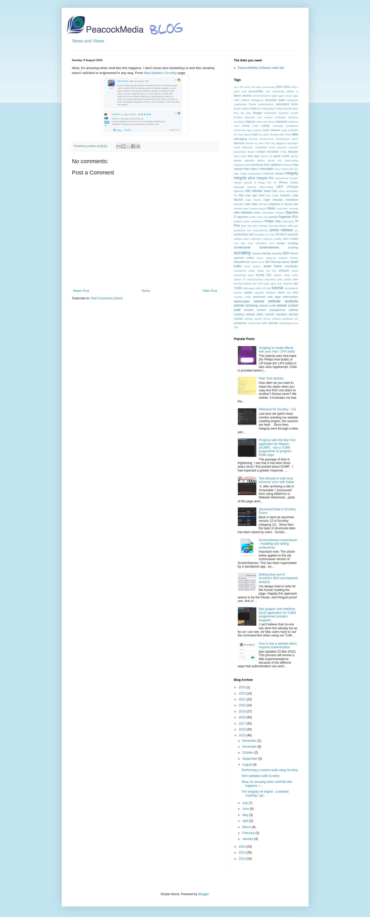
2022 (242, 693)
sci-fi (271, 243)
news (257, 212)
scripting (293, 247)
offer (253, 217)
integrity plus (244, 178)
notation (279, 212)
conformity (239, 130)
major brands (253, 199)
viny (288, 292)
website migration (276, 314)
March (247, 827)
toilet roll (260, 288)
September (250, 759)
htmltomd (288, 164)
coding (265, 125)
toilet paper (249, 288)
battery (245, 108)
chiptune (250, 121)
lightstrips (239, 191)
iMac (236, 173)
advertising (278, 91)
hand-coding (291, 160)
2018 (242, 717)
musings (293, 208)
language (239, 187)
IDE (291, 169)
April (245, 821)
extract (261, 151)
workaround (254, 323)
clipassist (281, 121)
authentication (266, 104)
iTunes (294, 182)
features (293, 151)
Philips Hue (273, 221)
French (264, 156)
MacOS (238, 199)
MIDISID (262, 204)
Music (271, 208)
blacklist (287, 108)
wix (296, 318)
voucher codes (242, 296)
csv (260, 134)
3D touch (245, 87)
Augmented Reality (245, 104)
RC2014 (281, 234)
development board (287, 138)
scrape (281, 243)
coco (236, 125)
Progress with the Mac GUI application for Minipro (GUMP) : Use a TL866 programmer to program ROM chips (277, 447)
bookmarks (271, 113)
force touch (240, 156)
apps (295, 95)
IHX (296, 169)
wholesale (287, 318)
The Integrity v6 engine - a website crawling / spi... (264, 793)
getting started (266, 160)
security (277, 253)
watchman (259, 296)
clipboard (293, 121)
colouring (278, 125)
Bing (265, 108)
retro (286, 238)
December (249, 741)
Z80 (236, 327)
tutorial (277, 288)
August (247, 764)
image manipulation (251, 173)
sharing (294, 257)
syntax (287, 279)
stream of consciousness (248, 279)
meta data (251, 204)
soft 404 (271, 270)
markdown (291, 199)
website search (253, 318)
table (295, 279)
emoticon (282, 147)
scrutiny (242, 252)
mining (237, 208)
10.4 (236, 87)
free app (253, 156)
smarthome (240, 270)
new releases (243, 212)
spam (251, 275)
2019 (242, 711)
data (295, 134)
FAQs (284, 151)
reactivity (292, 234)
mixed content (250, 208)
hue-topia (266, 169)
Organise (284, 217)
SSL (269, 274)
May (245, 815)
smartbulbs (291, 266)
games (294, 156)
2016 (242, 729)
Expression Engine (244, 151)
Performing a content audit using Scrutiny (269, 770)
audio (281, 99)
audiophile (292, 100)
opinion (272, 216)
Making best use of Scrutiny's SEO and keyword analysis (278, 578)
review (294, 238)
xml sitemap (270, 323)
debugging (240, 138)
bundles (238, 117)
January (248, 839)
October (248, 752)
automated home (287, 104)
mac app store (255, 195)
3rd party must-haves (263, 87)
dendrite (253, 138)
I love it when (281, 169)
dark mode (285, 134)
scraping (293, 243)
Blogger (203, 894)
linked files (270, 190)
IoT (275, 182)
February (248, 833)
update (248, 292)
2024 (242, 687)
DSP (267, 143)
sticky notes (291, 275)
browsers (284, 113)
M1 (235, 195)
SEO (285, 253)
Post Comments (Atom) (107, 298)
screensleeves (269, 247)
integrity (291, 173)
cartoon (268, 117)
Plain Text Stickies (271, 378)
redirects (268, 238)
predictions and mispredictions (251, 230)
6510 (287, 86)
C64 (259, 117)
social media (256, 270)
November (249, 746)
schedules (260, 243)
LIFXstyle (292, 186)
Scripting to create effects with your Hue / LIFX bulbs (277, 349)
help (247, 164)
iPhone (283, 182)
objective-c (243, 216)
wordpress (240, 323)
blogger (257, 112)
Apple (274, 95)
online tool (262, 217)
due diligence (278, 143)
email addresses (243, 147)
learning (251, 187)
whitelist (276, 318)
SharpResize (242, 261)
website (259, 301)
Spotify (260, 274)
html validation (273, 164)
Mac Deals (272, 195)
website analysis (283, 301)
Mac (241, 195)
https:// (255, 168)
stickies (278, 275)
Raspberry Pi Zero (265, 234)
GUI (279, 160)
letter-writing (266, 187)
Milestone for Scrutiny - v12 (277, 409)
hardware (239, 164)
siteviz (286, 261)
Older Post (210, 291)
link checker (254, 191)
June (246, 809)
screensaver (242, 247)
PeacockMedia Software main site (261, 68)
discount (239, 143)
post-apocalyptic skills (281, 225)
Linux (282, 191)
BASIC (237, 108)
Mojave (262, 208)
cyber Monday (271, 134)
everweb (293, 147)
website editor (254, 314)
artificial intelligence (252, 100)
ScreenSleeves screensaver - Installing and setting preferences (278, 543)
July (245, 803)
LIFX (279, 187)
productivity (241, 234)
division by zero (255, 143)
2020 (242, 705)
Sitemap (276, 261)
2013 (242, 852)
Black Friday (276, 108)
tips (296, 283)
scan (250, 243)
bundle (294, 113)
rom (236, 243)
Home (146, 291)
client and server (265, 121)
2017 (242, 723)
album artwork (243, 95)
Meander (239, 204)
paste (247, 221)
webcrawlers (290, 296)
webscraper (242, 301)
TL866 (238, 288)
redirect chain (241, 238)
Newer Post (81, 291)
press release (281, 230)
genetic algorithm (244, 160)
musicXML (282, 208)
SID (267, 261)
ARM (236, 100)
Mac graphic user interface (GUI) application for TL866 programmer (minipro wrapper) (277, 614)
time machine (284, 283)
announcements (261, 95)
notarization (267, 212)
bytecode (250, 117)
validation (271, 292)
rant (251, 234)
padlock (238, 221)
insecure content (273, 173)
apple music (285, 95)
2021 (242, 699)
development (267, 138)
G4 (271, 156)
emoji (272, 147)
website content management (264, 309)
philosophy (288, 221)
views (281, 292)
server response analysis (272, 257)
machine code (289, 195)
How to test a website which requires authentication (278, 645)
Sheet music (257, 262)
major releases (273, 199)
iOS (269, 182)
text (254, 283)
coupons (257, 130)
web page (274, 296)
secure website (261, 253)
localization (292, 191)
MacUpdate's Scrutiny (160, 73)
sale (243, 243)
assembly (271, 99)
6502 (279, 86)
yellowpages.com (288, 323)
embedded (261, 147)
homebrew (256, 164)
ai (297, 91)
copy (248, 130)
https (247, 168)
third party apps (267, 283)
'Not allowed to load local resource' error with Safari (276, 480)
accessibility (255, 91)
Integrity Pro (265, 178)
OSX (295, 217)
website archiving (246, 305)
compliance (292, 125)
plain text (246, 225)
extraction (273, 151)
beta (253, 108)
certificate (280, 117)
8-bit (293, 87)
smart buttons (252, 266)
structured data (273, 279)
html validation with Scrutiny (260, 776)
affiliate (290, 91)
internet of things (254, 182)
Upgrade (259, 292)
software (283, 270)
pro (296, 230)
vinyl (295, 292)
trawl (268, 288)
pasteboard (257, 221)
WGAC (267, 318)
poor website (260, 225)
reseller (278, 238)
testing (247, 283)
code (255, 125)
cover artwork (271, 130)
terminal (238, 283)
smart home (273, 266)
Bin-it (259, 108)
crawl (254, 134)
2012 (242, 858)
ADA (267, 91)
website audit (267, 305)
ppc (296, 225)
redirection (256, 238)
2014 (242, 846)
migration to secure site (283, 204)
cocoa (246, 125)
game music (282, 156)
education (292, 143)
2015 (242, 735)
